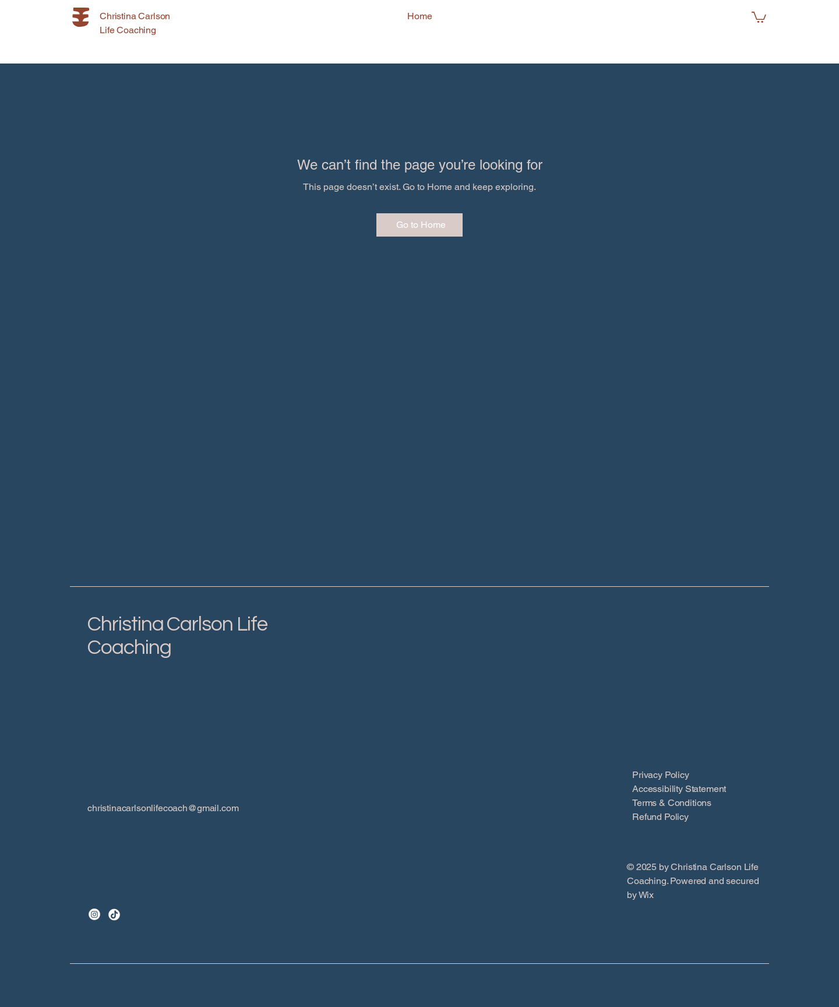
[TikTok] (114, 914)
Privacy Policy (660, 774)
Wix (647, 894)
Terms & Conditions (671, 802)
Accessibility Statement (679, 788)
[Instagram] (94, 914)
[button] (759, 16)
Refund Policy (660, 816)
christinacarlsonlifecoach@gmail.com (162, 808)
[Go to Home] (419, 225)
